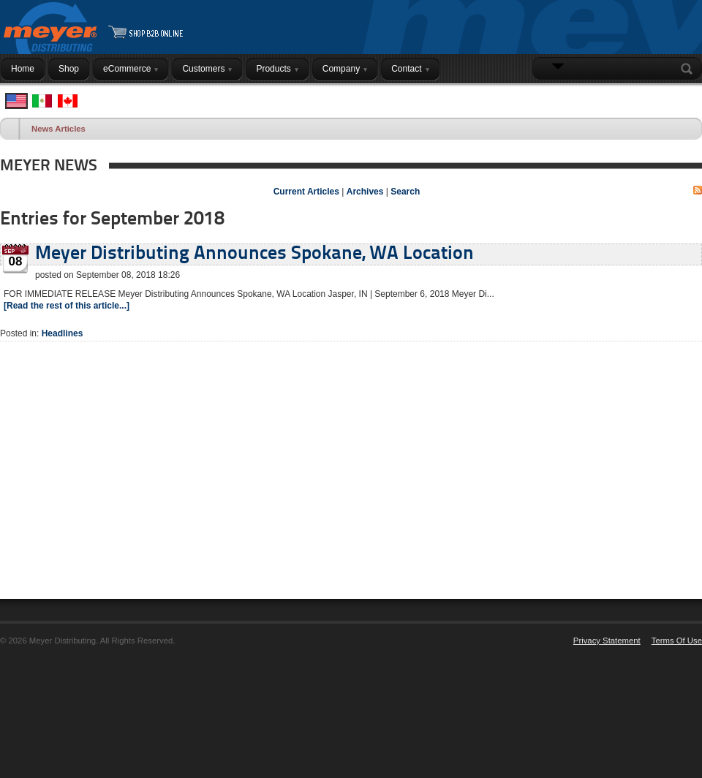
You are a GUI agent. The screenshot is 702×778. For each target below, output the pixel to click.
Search (690, 68)
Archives (365, 191)
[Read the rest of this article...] (66, 306)
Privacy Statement (607, 640)
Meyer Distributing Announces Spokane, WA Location (254, 254)
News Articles (58, 128)
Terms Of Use (677, 640)
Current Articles (306, 191)
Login (683, 97)
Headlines (62, 333)
